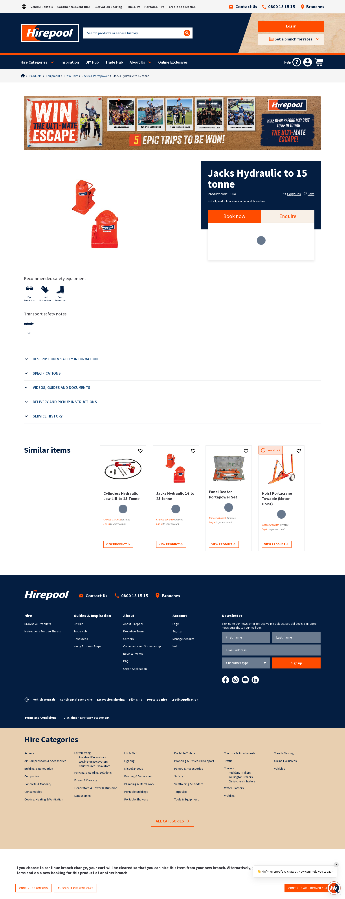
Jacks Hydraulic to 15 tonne (131, 76)
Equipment (53, 76)
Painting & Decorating (138, 776)
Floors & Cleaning (85, 780)
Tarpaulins (180, 792)
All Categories (172, 821)
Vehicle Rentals (42, 7)
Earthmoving (82, 753)
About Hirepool (133, 624)
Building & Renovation (38, 769)
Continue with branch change (310, 888)
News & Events (133, 654)
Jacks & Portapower (95, 76)
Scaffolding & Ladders (188, 784)
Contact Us (243, 6)
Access (29, 753)
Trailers (229, 768)
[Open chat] (334, 888)
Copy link (292, 194)
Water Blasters (234, 788)
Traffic (228, 761)
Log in (291, 26)
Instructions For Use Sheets (42, 631)
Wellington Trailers (241, 777)
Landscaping (82, 796)
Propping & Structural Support (194, 761)
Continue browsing (33, 888)
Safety (178, 776)
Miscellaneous (133, 769)
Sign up (177, 631)
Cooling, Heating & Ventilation (43, 799)
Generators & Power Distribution (95, 788)
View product (118, 544)
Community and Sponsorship (142, 646)
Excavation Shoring (108, 7)
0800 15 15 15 (278, 6)
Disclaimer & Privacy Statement (87, 718)
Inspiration (70, 62)
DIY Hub (92, 62)
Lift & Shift (71, 76)
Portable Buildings (136, 792)
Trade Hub (114, 62)
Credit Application (182, 7)
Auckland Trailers (240, 772)
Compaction (32, 776)
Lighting (129, 761)
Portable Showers (136, 799)
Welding (229, 796)
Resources (81, 639)
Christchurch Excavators (94, 766)
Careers (128, 639)
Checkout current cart (75, 888)
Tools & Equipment (186, 799)
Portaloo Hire (154, 7)
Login (176, 624)
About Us (137, 62)
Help (175, 646)
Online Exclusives (173, 62)
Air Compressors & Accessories (45, 761)
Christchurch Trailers (242, 781)
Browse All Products (37, 624)
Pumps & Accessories (188, 769)
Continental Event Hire (73, 7)
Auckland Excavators (92, 757)
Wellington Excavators (93, 762)
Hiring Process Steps (87, 646)
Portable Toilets (184, 753)
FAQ (125, 661)
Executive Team (133, 631)
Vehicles (279, 769)
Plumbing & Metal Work (139, 784)
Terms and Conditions (40, 718)
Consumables (33, 792)
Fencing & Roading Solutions (93, 772)
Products (35, 76)
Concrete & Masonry (37, 784)
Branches (312, 6)
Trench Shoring (284, 753)
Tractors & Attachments (239, 753)
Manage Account (183, 639)
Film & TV (133, 7)
